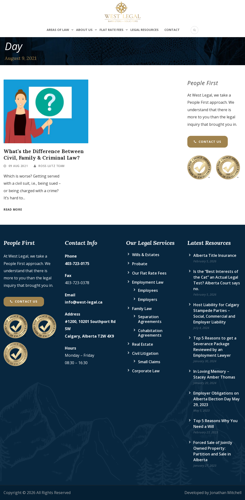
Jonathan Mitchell (225, 492)
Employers (147, 299)
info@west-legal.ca (83, 302)
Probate (139, 263)
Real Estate (142, 344)
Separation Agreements (149, 319)
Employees (148, 290)
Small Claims (149, 361)
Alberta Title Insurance (214, 255)
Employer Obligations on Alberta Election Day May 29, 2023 (216, 399)
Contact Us (207, 141)
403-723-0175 (77, 263)
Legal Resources (144, 30)
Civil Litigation (145, 353)
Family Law (142, 308)
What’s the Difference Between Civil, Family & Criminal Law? (44, 154)
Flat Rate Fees (111, 30)
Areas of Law (58, 30)
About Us (84, 30)
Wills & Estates (145, 254)
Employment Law (147, 282)
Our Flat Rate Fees (149, 273)
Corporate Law (146, 371)
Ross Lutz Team (52, 166)
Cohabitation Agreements (150, 333)
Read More (13, 209)
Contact (172, 30)
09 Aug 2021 (18, 166)
